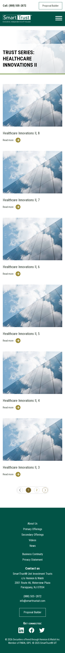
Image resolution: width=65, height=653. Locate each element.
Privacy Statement (32, 559)
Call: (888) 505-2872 (14, 5)
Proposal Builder (50, 5)
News (32, 545)
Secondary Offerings (32, 534)
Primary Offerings (32, 529)
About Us (32, 523)
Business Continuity (32, 554)
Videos (32, 540)
